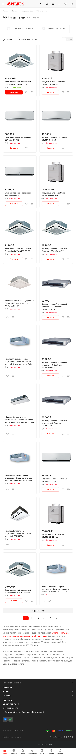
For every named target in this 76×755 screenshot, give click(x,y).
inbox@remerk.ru (10, 708)
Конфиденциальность (12, 737)
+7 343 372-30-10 (11, 704)
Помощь (7, 695)
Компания (7, 687)
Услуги (6, 691)
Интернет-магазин (12, 683)
